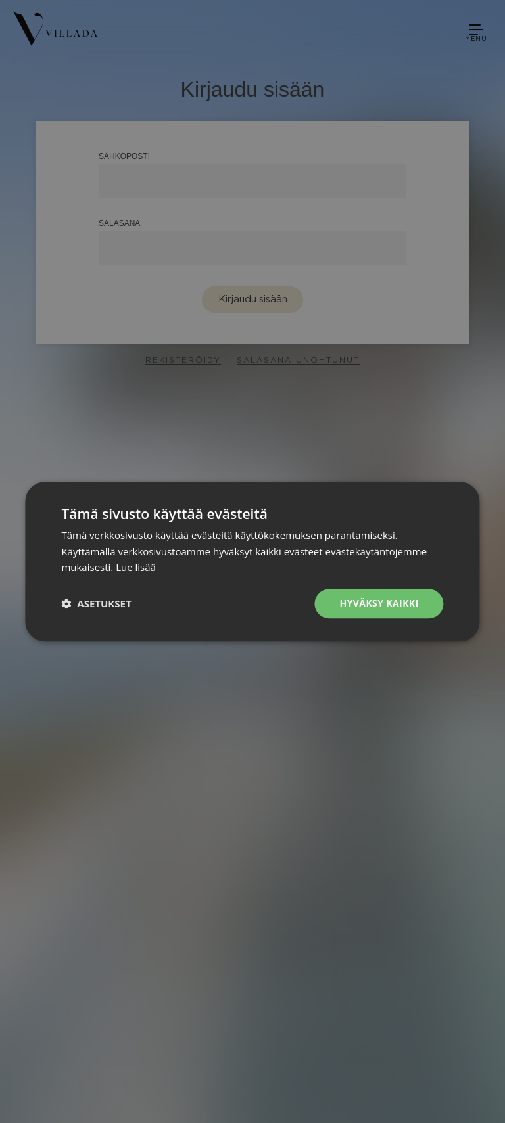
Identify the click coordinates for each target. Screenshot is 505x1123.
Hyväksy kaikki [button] (379, 603)
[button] (96, 604)
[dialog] (252, 561)
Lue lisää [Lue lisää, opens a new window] (136, 567)
